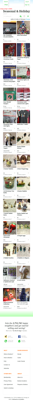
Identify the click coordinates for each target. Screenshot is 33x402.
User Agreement (8, 384)
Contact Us (7, 364)
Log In (27, 1)
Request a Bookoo (23, 384)
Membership (7, 377)
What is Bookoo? (8, 354)
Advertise (6, 368)
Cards (19, 357)
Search (6, 1)
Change (28, 19)
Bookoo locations (22, 381)
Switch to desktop (9, 388)
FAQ (5, 361)
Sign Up (27, 4)
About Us (20, 377)
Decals (19, 354)
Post (6, 4)
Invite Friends (21, 361)
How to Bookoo (8, 357)
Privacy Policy (8, 381)
